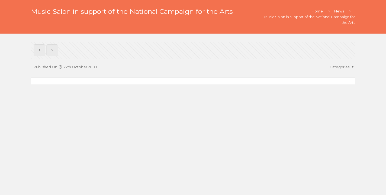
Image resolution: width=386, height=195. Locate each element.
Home (317, 11)
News (339, 11)
